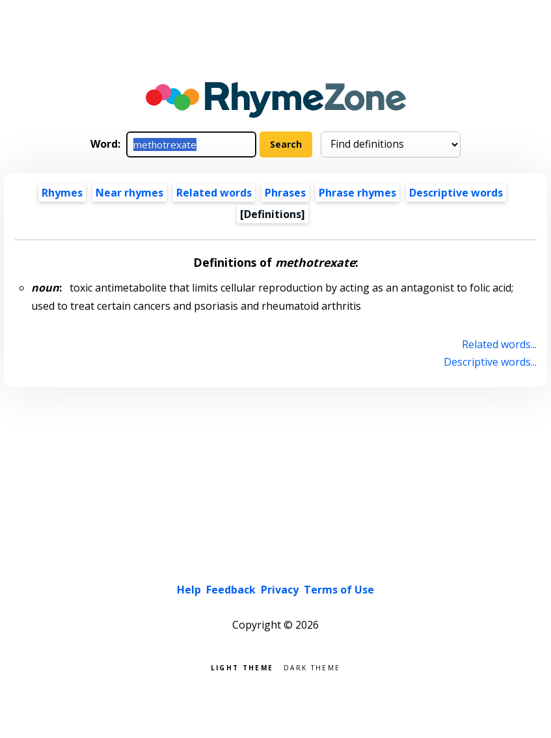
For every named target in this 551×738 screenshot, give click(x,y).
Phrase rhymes (357, 192)
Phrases (285, 192)
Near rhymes (129, 192)
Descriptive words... (490, 362)
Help (189, 589)
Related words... (499, 344)
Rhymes (62, 192)
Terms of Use (339, 589)
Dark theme (312, 667)
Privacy (280, 589)
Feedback (231, 589)
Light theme (242, 667)
